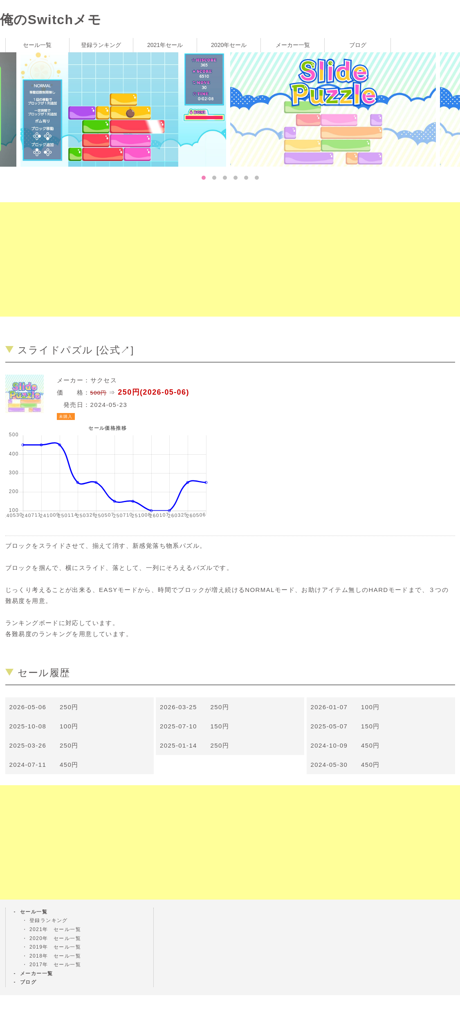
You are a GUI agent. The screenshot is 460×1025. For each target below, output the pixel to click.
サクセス (103, 380)
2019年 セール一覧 (55, 947)
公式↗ (114, 349)
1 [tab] (204, 178)
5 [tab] (246, 178)
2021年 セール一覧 (55, 929)
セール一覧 (37, 45)
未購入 (66, 416)
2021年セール (165, 45)
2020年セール (229, 45)
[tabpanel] (335, 109)
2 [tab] (214, 178)
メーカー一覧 (293, 45)
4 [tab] (235, 178)
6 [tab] (257, 178)
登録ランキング (101, 45)
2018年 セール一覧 (55, 956)
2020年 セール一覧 (55, 938)
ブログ (357, 45)
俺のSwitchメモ (50, 19)
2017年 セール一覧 (55, 964)
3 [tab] (225, 178)
